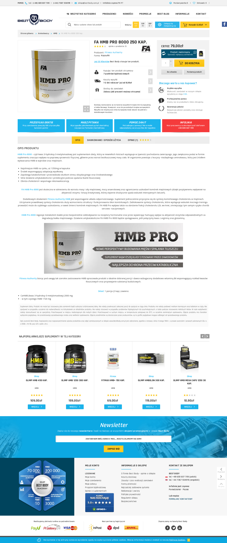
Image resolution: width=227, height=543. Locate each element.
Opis (77, 140)
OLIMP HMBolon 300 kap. (151, 380)
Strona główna (27, 33)
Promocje (145, 13)
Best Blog (163, 13)
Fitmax (113, 376)
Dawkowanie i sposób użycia (104, 140)
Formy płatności (128, 484)
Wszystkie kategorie (81, 13)
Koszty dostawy (129, 477)
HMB (55, 33)
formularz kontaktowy (95, 128)
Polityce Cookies (177, 540)
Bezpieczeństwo (129, 501)
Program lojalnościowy (95, 487)
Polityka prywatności (131, 494)
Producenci (109, 13)
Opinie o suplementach (96, 491)
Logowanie (90, 473)
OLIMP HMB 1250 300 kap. (74, 380)
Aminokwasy (43, 33)
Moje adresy (91, 484)
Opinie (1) (140, 140)
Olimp (36, 376)
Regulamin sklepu (129, 498)
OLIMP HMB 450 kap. (36, 380)
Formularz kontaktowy (180, 499)
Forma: (97, 55)
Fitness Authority (114, 52)
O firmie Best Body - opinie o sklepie (138, 473)
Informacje (182, 13)
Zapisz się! (113, 448)
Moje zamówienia (93, 480)
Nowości (128, 13)
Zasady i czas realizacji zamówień (137, 480)
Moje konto (90, 477)
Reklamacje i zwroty (130, 491)
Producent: (99, 52)
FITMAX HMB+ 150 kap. (113, 380)
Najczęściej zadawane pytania (135, 487)
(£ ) (150, 24)
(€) (143, 24)
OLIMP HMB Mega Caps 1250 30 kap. (189, 382)
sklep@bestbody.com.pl (88, 3)
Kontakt (201, 13)
